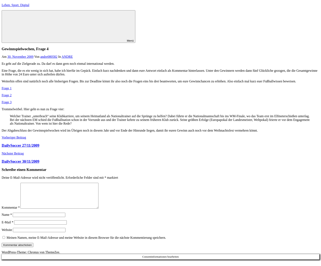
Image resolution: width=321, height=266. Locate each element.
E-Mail (7, 227)
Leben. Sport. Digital (15, 5)
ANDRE (67, 56)
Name (7, 219)
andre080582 (49, 56)
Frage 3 (6, 102)
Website (7, 234)
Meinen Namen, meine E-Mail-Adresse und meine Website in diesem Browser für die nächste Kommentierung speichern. (86, 242)
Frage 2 (6, 95)
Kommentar (11, 212)
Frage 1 (6, 88)
